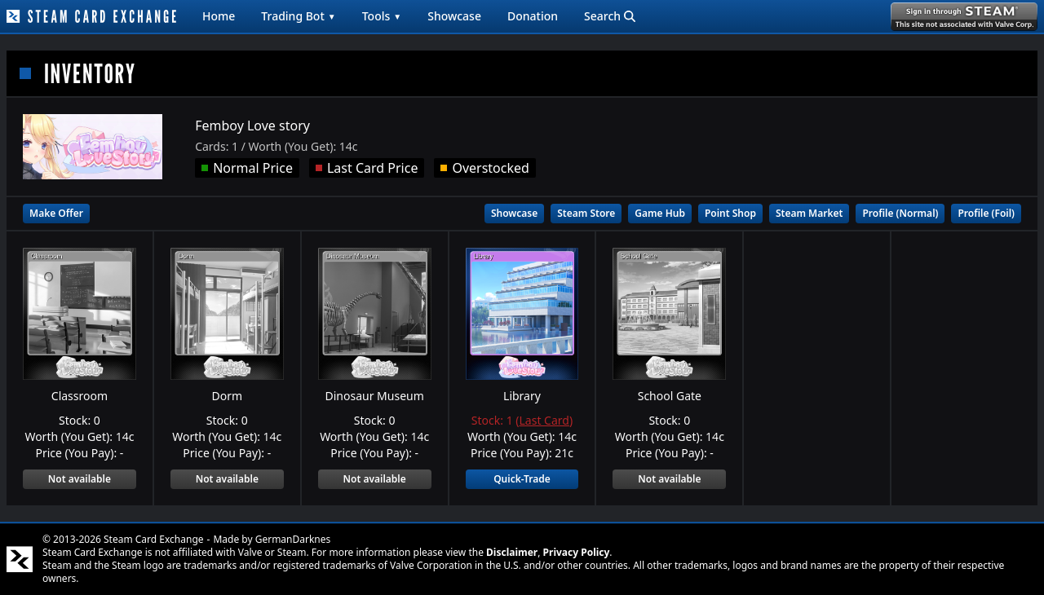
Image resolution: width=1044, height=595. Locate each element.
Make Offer (56, 213)
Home (218, 16)
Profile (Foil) (986, 213)
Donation (532, 16)
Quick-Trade (522, 479)
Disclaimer (511, 552)
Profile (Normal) (900, 213)
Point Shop (730, 213)
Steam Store (586, 213)
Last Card (544, 420)
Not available (79, 479)
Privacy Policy (576, 552)
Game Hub (660, 213)
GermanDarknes (293, 539)
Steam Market (809, 213)
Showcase (454, 16)
